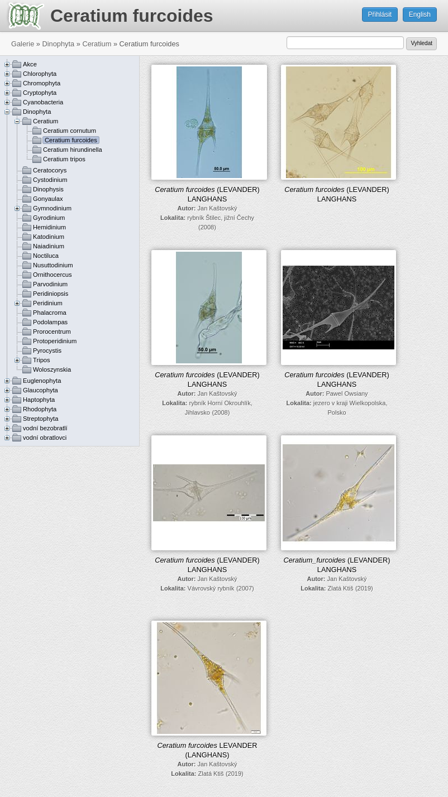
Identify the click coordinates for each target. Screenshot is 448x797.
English (420, 14)
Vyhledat (421, 43)
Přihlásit (380, 14)
